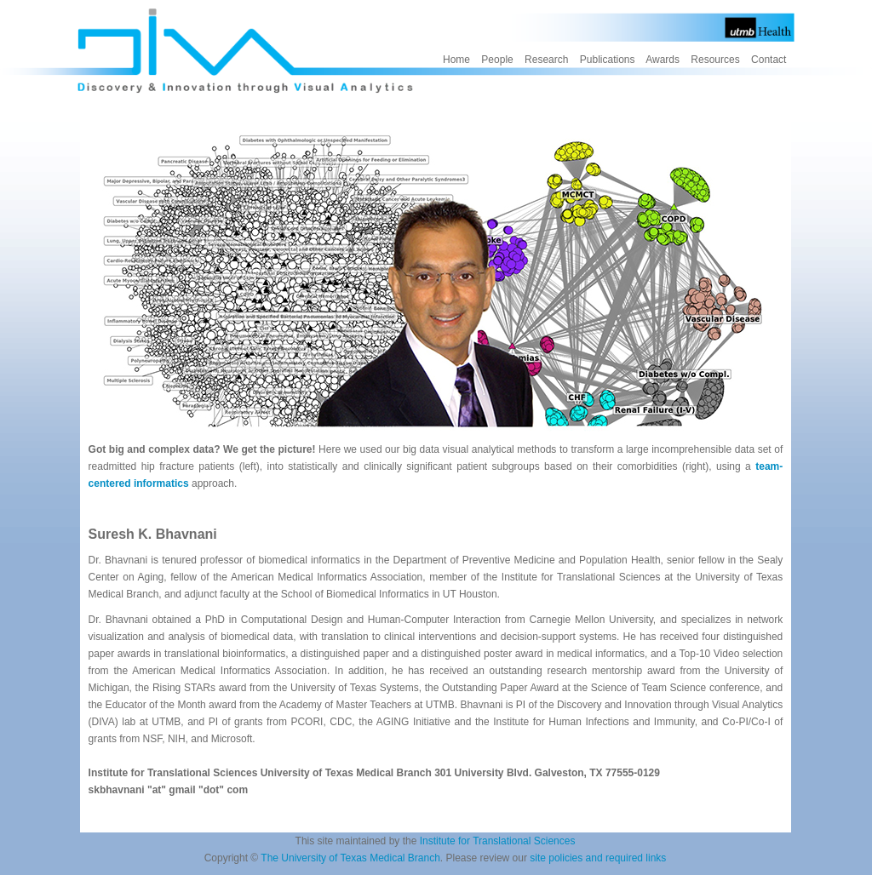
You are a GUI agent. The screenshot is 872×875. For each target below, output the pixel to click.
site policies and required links (598, 858)
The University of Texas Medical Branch (350, 858)
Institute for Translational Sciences (498, 841)
